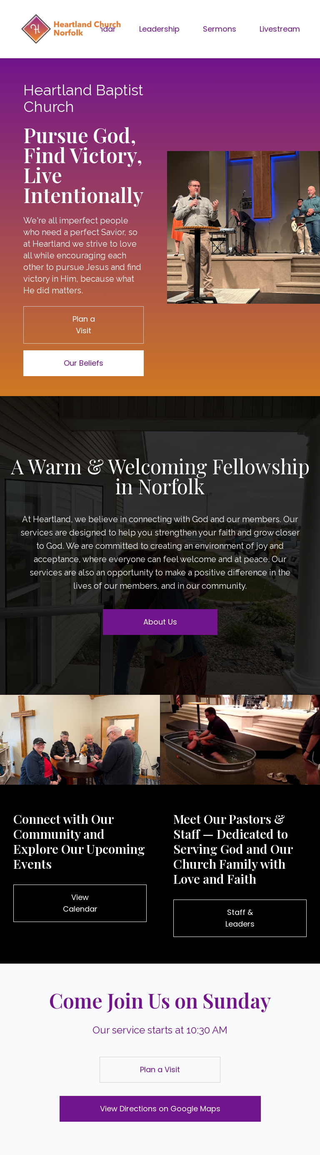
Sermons (219, 29)
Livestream (280, 29)
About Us (160, 622)
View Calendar (80, 903)
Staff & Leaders (240, 918)
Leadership (159, 29)
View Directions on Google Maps (160, 1108)
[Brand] (70, 29)
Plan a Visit (83, 325)
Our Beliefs (83, 363)
